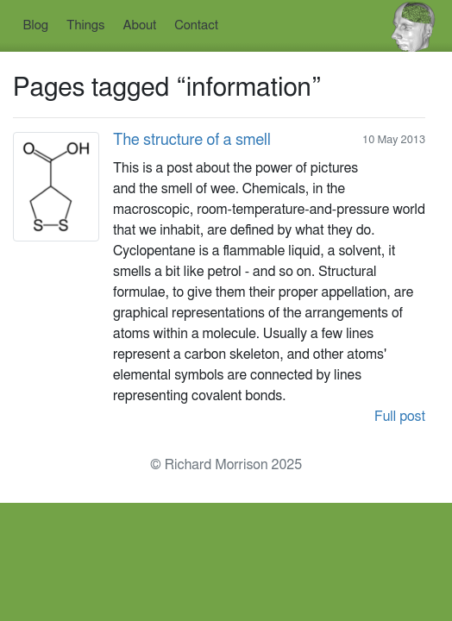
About (140, 25)
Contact (196, 25)
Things (85, 25)
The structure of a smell (192, 140)
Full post (399, 416)
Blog (35, 25)
